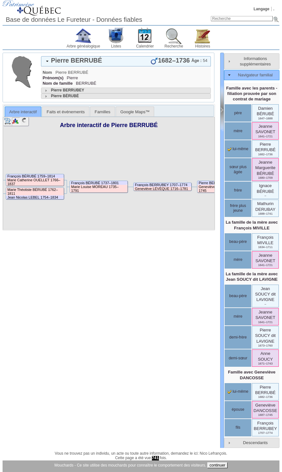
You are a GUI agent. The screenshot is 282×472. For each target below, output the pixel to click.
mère (238, 131)
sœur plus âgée (237, 169)
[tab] (126, 61)
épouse (238, 409)
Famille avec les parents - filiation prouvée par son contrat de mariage (252, 93)
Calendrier (145, 46)
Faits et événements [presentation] (66, 111)
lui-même (238, 149)
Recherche (173, 46)
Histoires (202, 46)
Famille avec (252, 375)
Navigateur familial (255, 75)
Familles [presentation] (102, 111)
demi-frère (238, 337)
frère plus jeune (238, 208)
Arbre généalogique (83, 46)
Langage (261, 9)
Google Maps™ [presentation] (135, 111)
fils (238, 427)
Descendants (255, 442)
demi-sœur (238, 358)
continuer (217, 465)
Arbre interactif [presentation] (23, 111)
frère (238, 190)
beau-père (238, 241)
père (238, 113)
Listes (116, 46)
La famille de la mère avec (252, 225)
